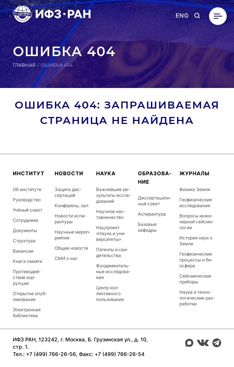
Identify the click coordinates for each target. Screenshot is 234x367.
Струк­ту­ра (24, 240)
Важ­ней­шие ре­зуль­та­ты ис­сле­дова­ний (113, 195)
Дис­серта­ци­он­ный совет (154, 200)
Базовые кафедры (147, 227)
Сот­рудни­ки (25, 220)
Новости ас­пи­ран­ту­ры (70, 218)
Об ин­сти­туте (27, 189)
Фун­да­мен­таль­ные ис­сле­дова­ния (113, 271)
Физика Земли (194, 189)
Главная (24, 65)
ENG (182, 15)
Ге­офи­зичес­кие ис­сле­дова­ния (195, 202)
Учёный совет (27, 210)
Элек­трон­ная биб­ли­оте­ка (27, 312)
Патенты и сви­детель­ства (112, 252)
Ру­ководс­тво (27, 199)
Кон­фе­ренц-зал (71, 205)
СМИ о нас (66, 258)
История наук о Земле (195, 240)
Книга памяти (27, 261)
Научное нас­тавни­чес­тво (110, 214)
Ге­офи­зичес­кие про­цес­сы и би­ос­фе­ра (195, 259)
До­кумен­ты (25, 230)
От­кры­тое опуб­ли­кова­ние (30, 296)
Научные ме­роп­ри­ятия (72, 235)
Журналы (194, 173)
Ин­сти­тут (28, 173)
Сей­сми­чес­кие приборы (195, 279)
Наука (106, 173)
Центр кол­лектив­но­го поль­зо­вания (110, 293)
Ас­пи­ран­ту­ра (152, 214)
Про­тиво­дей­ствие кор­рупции (26, 277)
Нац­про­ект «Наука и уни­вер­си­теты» (110, 233)
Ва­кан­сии (23, 251)
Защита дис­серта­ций (68, 192)
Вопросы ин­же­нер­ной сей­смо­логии (196, 221)
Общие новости (71, 248)
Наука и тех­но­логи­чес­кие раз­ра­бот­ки (196, 298)
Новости (69, 173)
